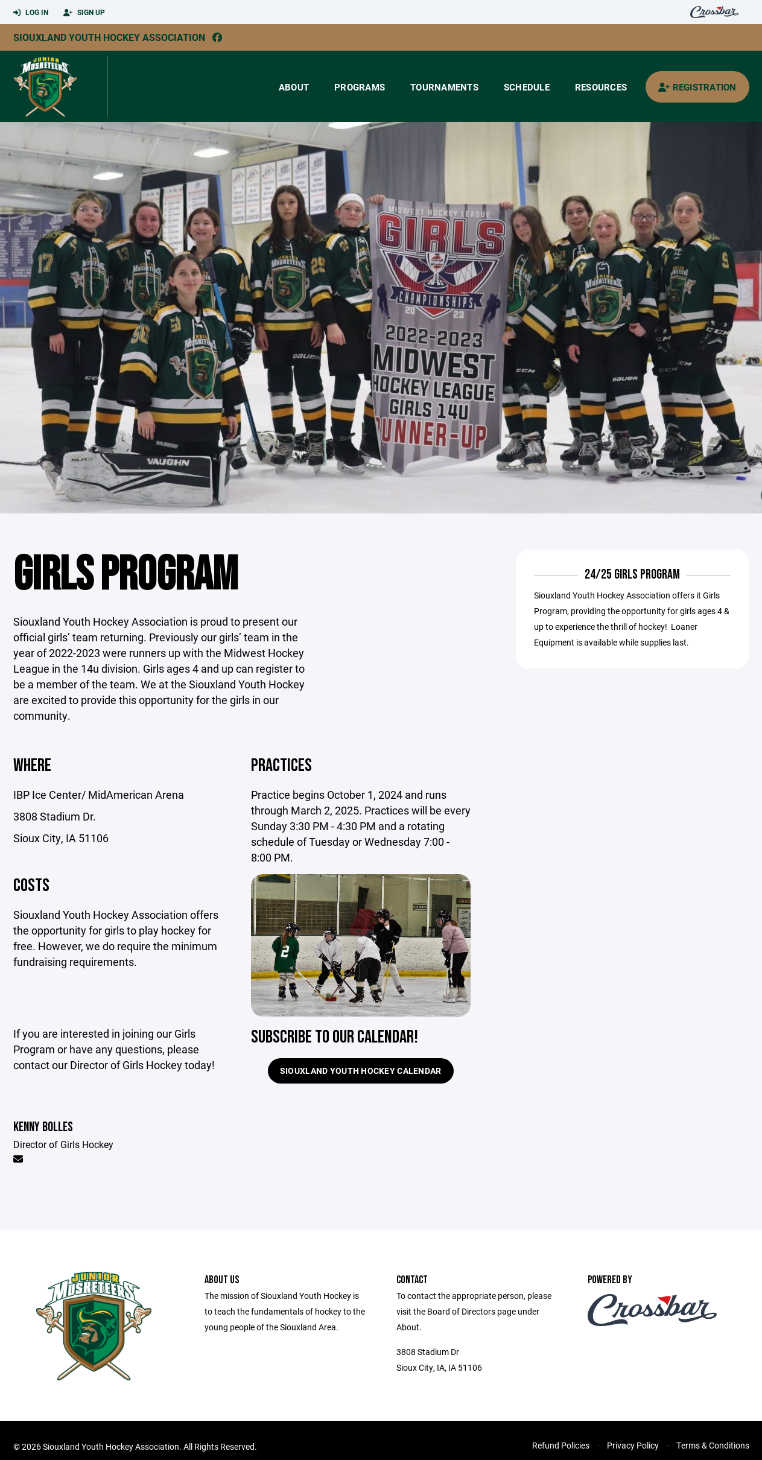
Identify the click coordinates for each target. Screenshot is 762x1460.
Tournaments (444, 87)
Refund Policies (560, 1445)
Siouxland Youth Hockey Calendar (361, 1070)
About (294, 87)
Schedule (527, 87)
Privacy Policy (633, 1445)
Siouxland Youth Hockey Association (109, 37)
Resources (601, 87)
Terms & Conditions (712, 1445)
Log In (30, 12)
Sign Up (84, 12)
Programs (359, 87)
